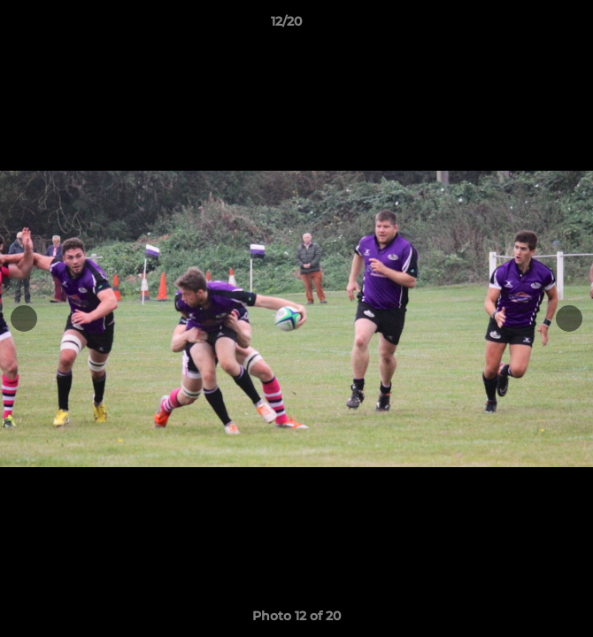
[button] (529, 26)
